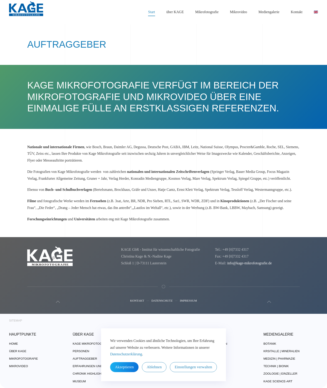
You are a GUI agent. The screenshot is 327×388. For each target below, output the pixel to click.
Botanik (269, 343)
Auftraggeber (85, 358)
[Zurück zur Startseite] (26, 12)
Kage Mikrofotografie (92, 343)
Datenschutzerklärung (126, 354)
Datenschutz (162, 301)
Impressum (188, 301)
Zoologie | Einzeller (280, 373)
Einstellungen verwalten (193, 367)
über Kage (17, 351)
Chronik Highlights (89, 373)
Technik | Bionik (276, 366)
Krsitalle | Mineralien (281, 351)
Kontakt (137, 301)
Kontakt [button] (296, 12)
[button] (57, 302)
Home (13, 343)
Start (151, 12)
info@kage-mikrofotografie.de (249, 263)
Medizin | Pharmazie (279, 358)
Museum (79, 381)
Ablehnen (154, 367)
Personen (81, 351)
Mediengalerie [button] (268, 12)
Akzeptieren (124, 367)
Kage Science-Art (277, 381)
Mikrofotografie (23, 358)
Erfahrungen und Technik (94, 366)
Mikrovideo (238, 12)
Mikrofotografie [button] (206, 12)
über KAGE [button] (175, 12)
